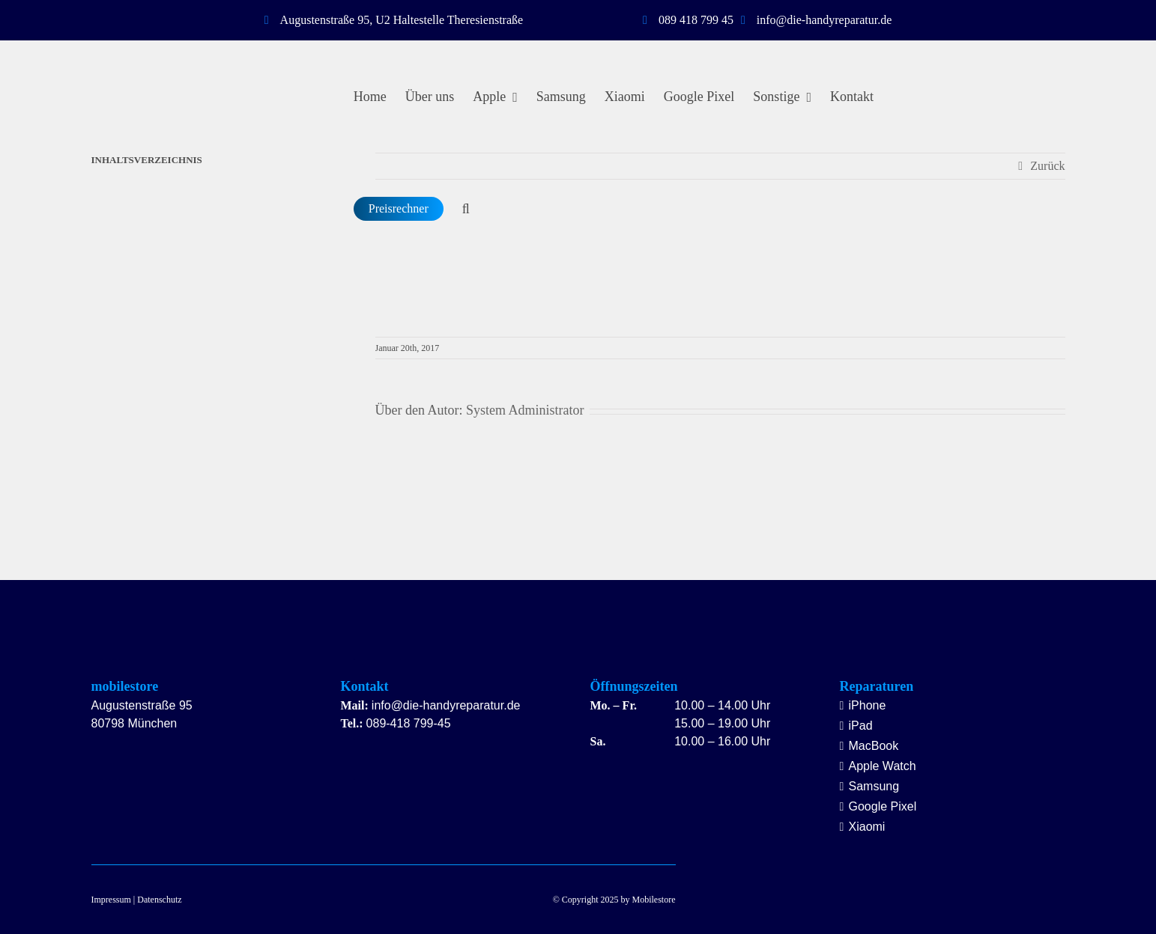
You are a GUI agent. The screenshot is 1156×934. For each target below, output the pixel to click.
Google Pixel (883, 806)
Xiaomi (867, 826)
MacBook (874, 745)
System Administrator (525, 410)
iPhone (867, 705)
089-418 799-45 (408, 723)
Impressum (111, 899)
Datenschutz (159, 899)
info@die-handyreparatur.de (446, 705)
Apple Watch (882, 766)
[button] (466, 209)
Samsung (874, 786)
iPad (861, 725)
